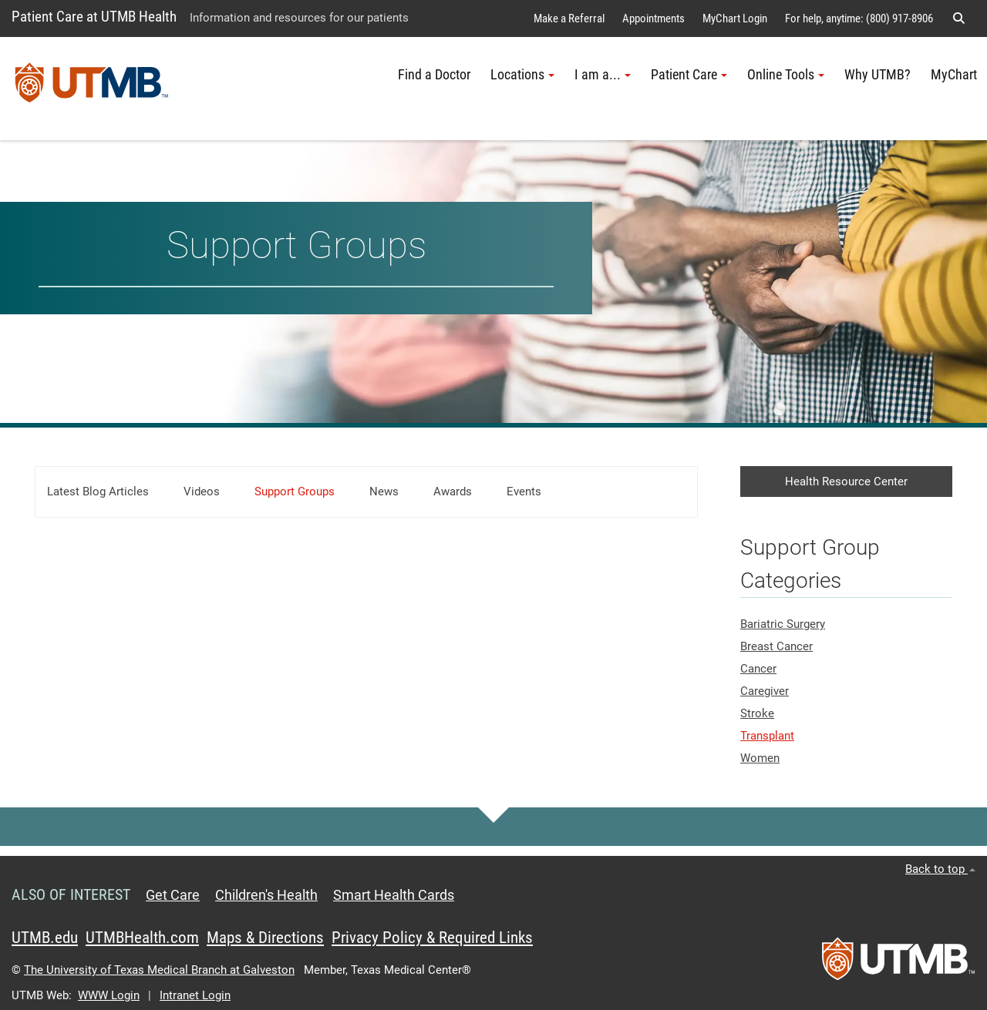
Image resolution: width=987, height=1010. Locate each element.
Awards (452, 491)
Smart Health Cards (393, 895)
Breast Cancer (776, 646)
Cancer (758, 669)
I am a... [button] (602, 74)
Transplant (767, 736)
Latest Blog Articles (98, 491)
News (384, 491)
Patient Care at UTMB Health (94, 16)
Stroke (757, 713)
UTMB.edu (45, 937)
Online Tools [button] (785, 74)
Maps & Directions (265, 937)
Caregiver (764, 691)
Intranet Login (195, 995)
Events (524, 491)
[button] (958, 18)
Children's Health (266, 895)
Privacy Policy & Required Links (432, 937)
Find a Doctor (434, 74)
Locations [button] (522, 74)
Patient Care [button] (689, 74)
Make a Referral (569, 18)
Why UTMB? (877, 74)
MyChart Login (734, 18)
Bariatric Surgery (782, 624)
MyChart (954, 74)
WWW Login (109, 995)
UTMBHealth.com (142, 937)
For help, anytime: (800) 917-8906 (859, 18)
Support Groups (294, 491)
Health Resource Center (846, 481)
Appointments (653, 18)
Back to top (940, 869)
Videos (202, 491)
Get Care (173, 895)
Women (760, 758)
